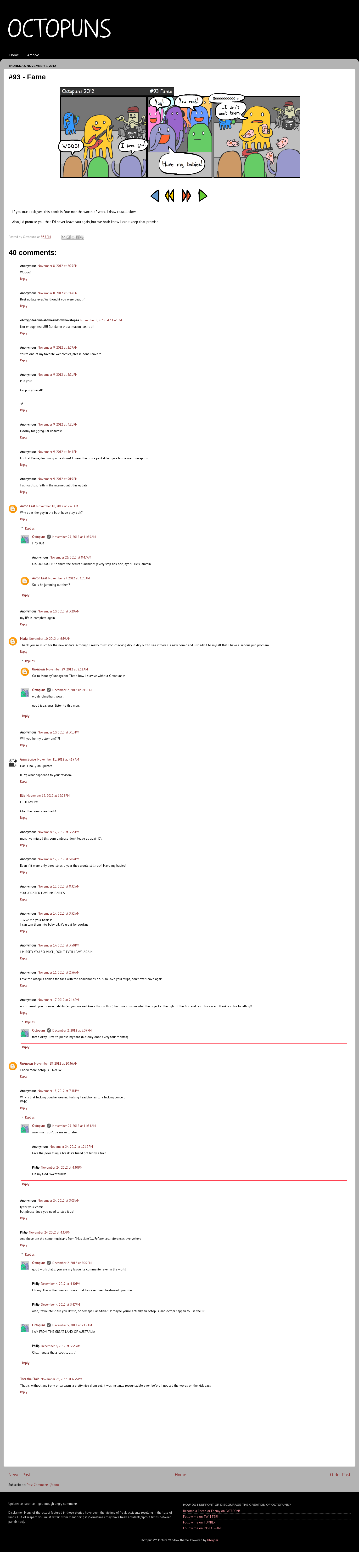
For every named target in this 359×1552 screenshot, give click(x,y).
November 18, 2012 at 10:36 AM (56, 1063)
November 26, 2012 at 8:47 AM (70, 557)
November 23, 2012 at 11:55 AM (74, 537)
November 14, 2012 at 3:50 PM (58, 945)
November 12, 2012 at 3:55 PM (58, 832)
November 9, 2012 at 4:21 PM (58, 424)
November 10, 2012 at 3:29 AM (58, 611)
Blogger (212, 1540)
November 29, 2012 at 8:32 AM (67, 669)
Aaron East (27, 506)
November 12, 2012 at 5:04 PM (58, 859)
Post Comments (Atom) (43, 1485)
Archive (33, 55)
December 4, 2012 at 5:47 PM (60, 1304)
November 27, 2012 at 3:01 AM (69, 578)
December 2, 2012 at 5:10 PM (72, 690)
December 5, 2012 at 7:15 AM (72, 1325)
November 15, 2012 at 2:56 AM (58, 972)
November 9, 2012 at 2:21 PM (58, 374)
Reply (23, 279)
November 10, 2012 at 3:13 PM (58, 732)
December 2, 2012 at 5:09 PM (72, 1030)
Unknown (38, 669)
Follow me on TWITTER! (200, 1516)
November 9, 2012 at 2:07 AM (58, 347)
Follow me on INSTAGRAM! (202, 1528)
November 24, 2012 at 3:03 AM (58, 1200)
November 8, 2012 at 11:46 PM (101, 320)
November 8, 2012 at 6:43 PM (58, 293)
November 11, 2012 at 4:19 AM (58, 759)
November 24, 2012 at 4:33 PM (49, 1232)
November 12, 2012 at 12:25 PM (48, 795)
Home (14, 55)
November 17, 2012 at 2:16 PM (58, 1000)
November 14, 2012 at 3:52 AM (58, 913)
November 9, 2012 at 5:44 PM (58, 452)
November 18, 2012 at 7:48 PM (58, 1091)
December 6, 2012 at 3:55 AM (60, 1346)
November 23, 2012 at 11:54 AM (74, 1126)
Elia (22, 795)
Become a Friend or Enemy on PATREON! (211, 1511)
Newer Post (19, 1474)
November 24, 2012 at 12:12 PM (71, 1146)
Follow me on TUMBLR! (199, 1522)
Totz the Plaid (29, 1379)
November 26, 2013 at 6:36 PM (61, 1379)
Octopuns (38, 537)
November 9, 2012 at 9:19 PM (58, 479)
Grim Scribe (28, 759)
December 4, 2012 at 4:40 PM (60, 1283)
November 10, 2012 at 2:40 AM (57, 506)
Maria (24, 638)
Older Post (340, 1474)
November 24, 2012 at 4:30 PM (61, 1167)
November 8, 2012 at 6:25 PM (58, 266)
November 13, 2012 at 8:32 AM (58, 886)
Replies (30, 528)
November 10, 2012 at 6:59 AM (50, 638)
